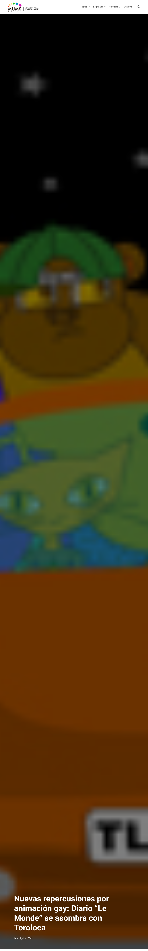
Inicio (84, 7)
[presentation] (88, 7)
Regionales (98, 7)
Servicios (113, 7)
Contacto (128, 7)
